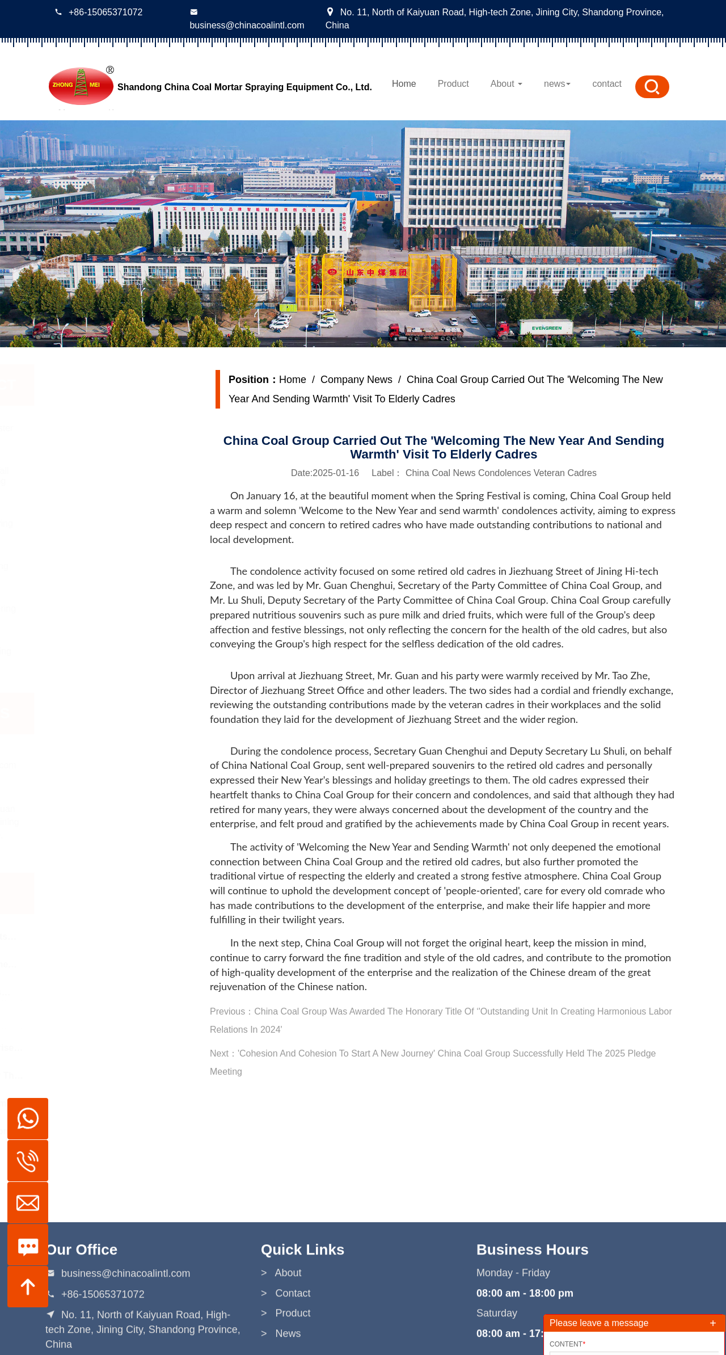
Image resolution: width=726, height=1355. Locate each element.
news (557, 84)
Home (404, 84)
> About (281, 1320)
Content (567, 1344)
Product (453, 84)
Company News (356, 379)
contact (607, 84)
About (506, 84)
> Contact (286, 1340)
